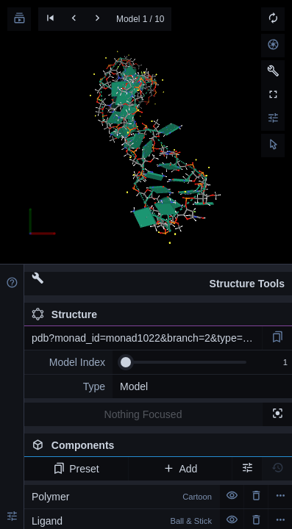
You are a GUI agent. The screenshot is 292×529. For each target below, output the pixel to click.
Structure (64, 314)
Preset (76, 469)
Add (180, 469)
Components (158, 448)
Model (134, 386)
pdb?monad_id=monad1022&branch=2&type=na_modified (147, 338)
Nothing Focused (143, 414)
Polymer (122, 496)
